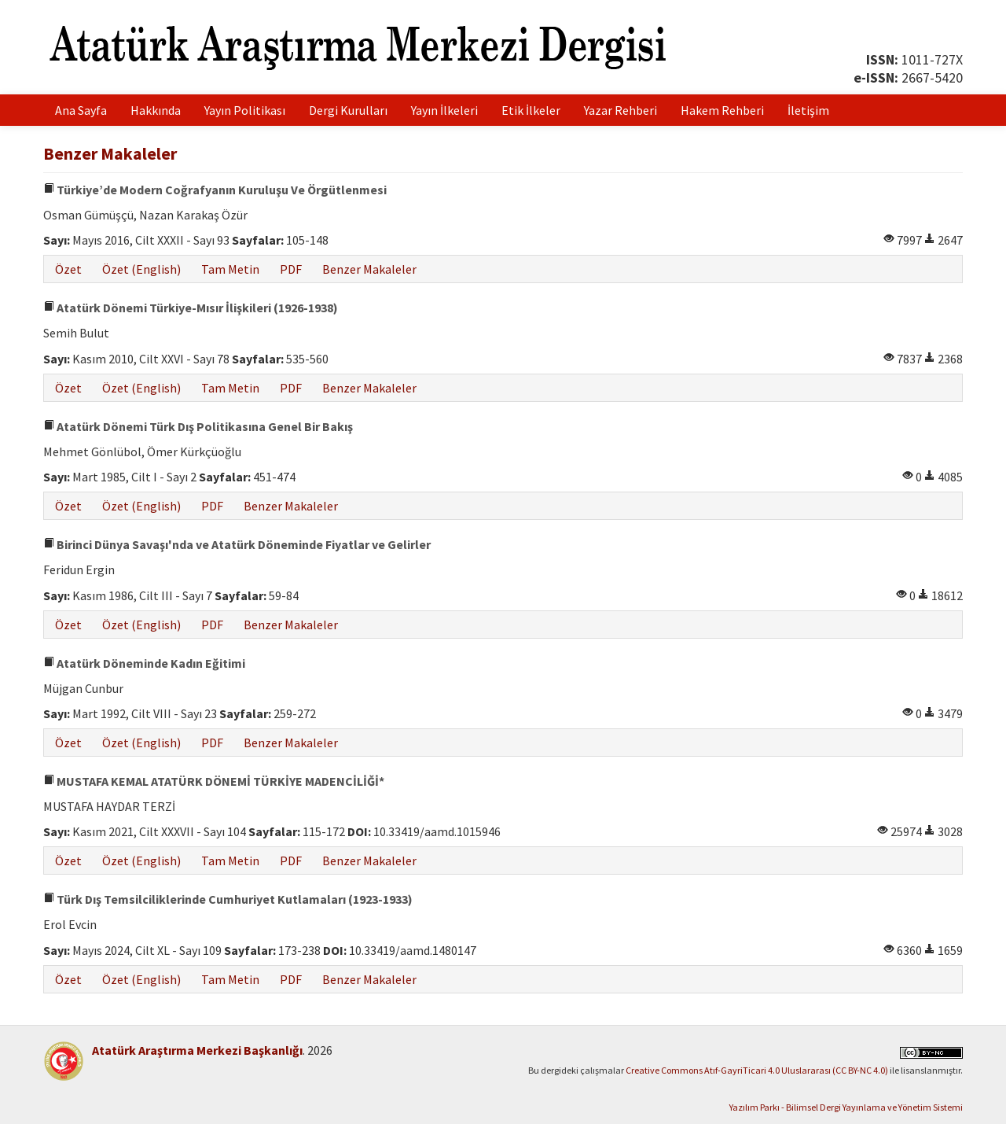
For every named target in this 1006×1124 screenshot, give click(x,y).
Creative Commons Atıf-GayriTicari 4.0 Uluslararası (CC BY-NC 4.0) (757, 1070)
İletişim (808, 110)
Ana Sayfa (81, 110)
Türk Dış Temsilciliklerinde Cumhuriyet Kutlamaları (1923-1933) (228, 899)
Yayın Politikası (244, 110)
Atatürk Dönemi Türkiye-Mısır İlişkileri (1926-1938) (190, 307)
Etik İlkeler (530, 110)
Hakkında (155, 110)
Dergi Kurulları (348, 110)
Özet (68, 269)
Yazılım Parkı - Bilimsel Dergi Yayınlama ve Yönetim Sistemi (846, 1107)
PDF (291, 269)
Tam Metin (230, 269)
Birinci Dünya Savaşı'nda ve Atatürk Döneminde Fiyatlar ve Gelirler (237, 544)
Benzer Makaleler (369, 269)
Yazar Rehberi (620, 110)
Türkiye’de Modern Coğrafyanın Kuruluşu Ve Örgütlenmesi (215, 189)
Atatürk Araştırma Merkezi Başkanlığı (197, 1050)
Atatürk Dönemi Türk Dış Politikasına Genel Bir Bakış (198, 426)
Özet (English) (141, 269)
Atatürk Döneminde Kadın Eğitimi (144, 663)
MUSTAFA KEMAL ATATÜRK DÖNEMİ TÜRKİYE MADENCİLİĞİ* (213, 781)
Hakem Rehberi (722, 110)
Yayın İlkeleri (444, 110)
